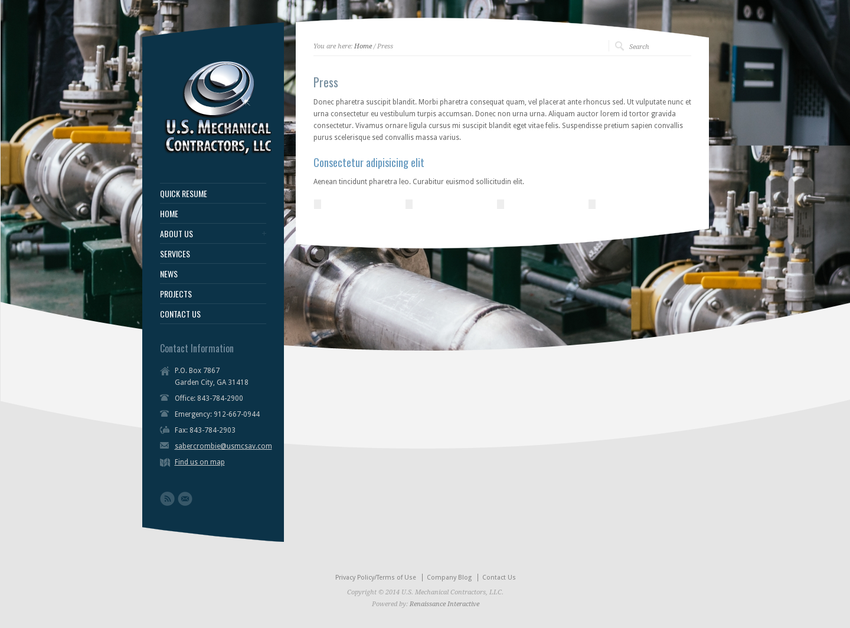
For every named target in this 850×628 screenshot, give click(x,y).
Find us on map (200, 462)
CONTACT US (180, 314)
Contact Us (499, 577)
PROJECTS (176, 294)
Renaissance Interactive (444, 604)
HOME (169, 214)
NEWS (169, 274)
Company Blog (449, 577)
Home (363, 46)
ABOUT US (176, 234)
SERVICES (175, 254)
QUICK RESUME (183, 193)
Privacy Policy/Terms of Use (375, 577)
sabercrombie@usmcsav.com (223, 446)
